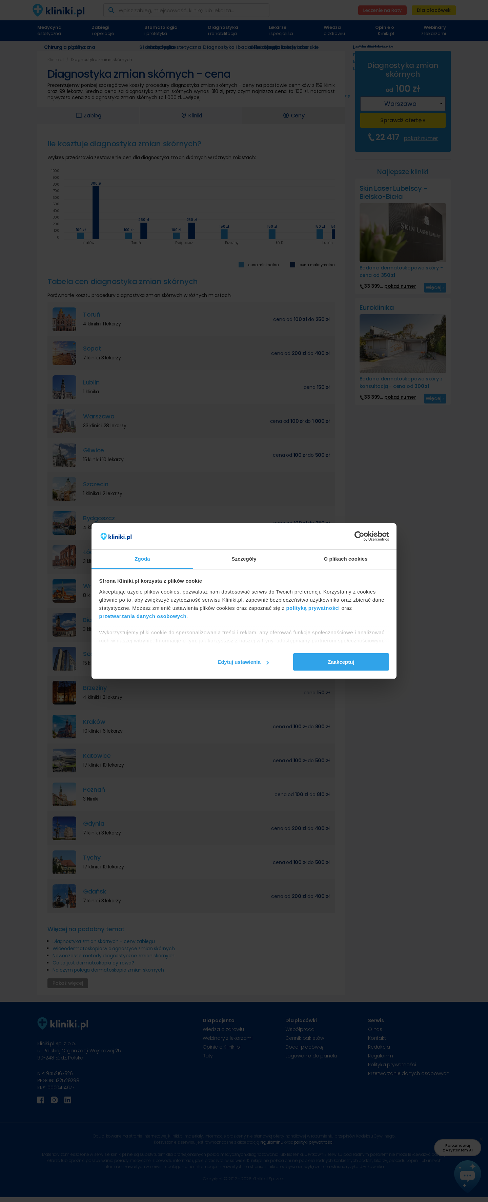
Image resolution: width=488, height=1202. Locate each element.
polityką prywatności (313, 608)
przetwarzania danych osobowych (143, 616)
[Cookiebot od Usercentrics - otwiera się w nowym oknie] (359, 536)
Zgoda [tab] (142, 559)
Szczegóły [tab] (243, 559)
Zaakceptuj (341, 662)
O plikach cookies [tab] (345, 559)
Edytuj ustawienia (243, 662)
